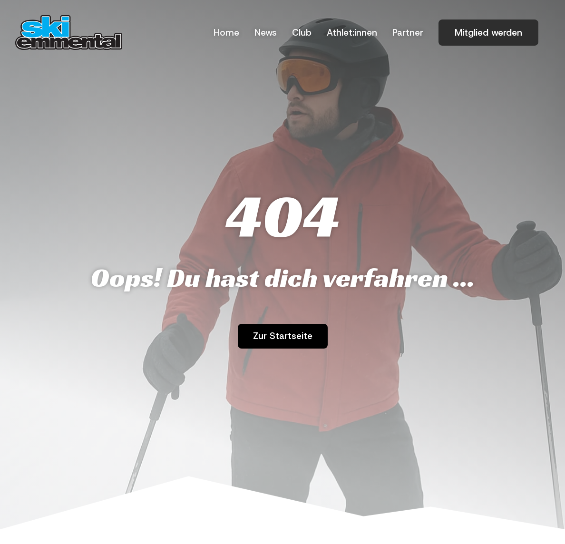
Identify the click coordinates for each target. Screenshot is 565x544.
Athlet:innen (352, 33)
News (265, 33)
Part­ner (407, 33)
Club (302, 33)
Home (226, 33)
